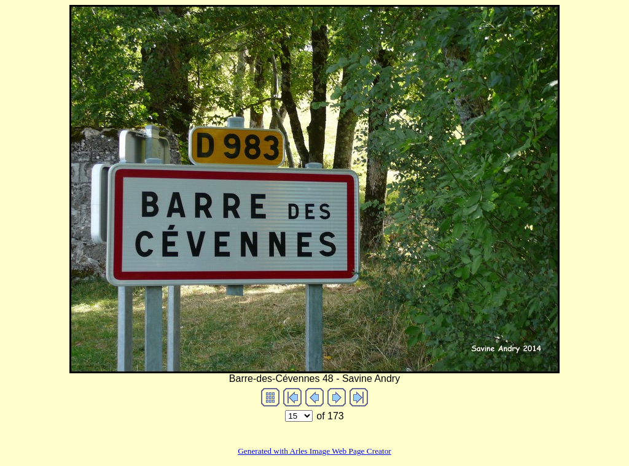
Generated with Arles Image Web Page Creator (314, 451)
